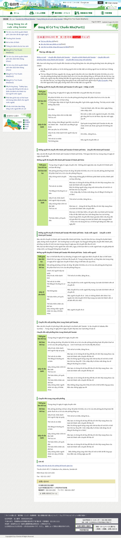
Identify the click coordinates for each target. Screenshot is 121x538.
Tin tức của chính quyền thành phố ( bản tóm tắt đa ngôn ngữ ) (17, 33)
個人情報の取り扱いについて (48, 515)
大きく (91, 5)
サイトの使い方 (11, 515)
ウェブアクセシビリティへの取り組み (72, 515)
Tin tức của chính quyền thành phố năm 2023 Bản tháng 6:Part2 (17, 67)
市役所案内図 (84, 530)
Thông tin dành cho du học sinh (17, 46)
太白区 (27, 127)
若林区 (27, 124)
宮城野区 (27, 122)
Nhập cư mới (41, 57)
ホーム (12, 19)
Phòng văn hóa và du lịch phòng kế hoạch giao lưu (55, 465)
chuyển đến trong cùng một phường (79, 59)
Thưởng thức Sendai (13, 38)
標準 (94, 2)
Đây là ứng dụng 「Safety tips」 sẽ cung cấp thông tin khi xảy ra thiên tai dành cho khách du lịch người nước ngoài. (17, 90)
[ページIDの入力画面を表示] (73, 8)
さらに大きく (99, 5)
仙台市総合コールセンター (92, 520)
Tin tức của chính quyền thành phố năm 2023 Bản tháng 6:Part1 (17, 58)
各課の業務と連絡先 (84, 526)
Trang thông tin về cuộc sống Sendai (49, 19)
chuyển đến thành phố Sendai (59, 57)
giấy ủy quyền (103, 80)
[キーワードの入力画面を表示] (63, 8)
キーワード (67, 8)
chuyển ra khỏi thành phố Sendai (84, 57)
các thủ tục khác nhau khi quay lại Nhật (55, 47)
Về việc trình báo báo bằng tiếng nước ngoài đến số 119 (16, 107)
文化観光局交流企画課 (46, 485)
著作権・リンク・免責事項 (27, 515)
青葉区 (27, 120)
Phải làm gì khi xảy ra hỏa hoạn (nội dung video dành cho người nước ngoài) (17, 100)
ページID (75, 8)
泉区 (26, 129)
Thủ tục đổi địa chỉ (47, 41)
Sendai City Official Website (25, 19)
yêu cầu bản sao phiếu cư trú (51, 44)
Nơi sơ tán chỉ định (12, 42)
